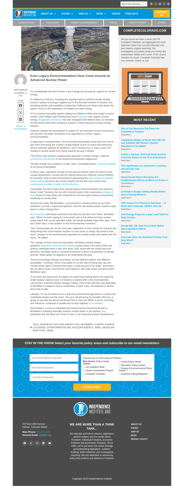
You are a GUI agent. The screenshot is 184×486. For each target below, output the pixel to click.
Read (133, 436)
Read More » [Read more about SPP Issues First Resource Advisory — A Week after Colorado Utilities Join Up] (126, 209)
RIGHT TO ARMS (138, 23)
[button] (21, 105)
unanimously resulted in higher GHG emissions (54, 184)
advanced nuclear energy (57, 324)
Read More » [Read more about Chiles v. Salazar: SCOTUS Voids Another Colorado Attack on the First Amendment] (126, 161)
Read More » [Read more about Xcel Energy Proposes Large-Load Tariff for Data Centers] (126, 221)
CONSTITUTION (26, 23)
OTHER (161, 23)
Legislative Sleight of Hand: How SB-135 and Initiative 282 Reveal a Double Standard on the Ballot (143, 143)
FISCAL (113, 23)
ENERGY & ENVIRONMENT (84, 23)
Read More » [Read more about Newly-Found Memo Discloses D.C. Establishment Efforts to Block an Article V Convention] (126, 186)
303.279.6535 (44, 432)
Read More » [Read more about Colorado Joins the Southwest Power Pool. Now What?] (126, 243)
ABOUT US (48, 13)
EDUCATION (53, 23)
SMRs (50, 330)
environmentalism (59, 327)
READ (101, 13)
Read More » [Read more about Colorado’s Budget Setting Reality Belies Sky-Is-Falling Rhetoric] (126, 198)
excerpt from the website (42, 159)
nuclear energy (82, 327)
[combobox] (133, 4)
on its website (95, 303)
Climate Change (104, 324)
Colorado (39, 327)
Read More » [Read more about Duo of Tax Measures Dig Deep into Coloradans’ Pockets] (126, 135)
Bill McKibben (84, 324)
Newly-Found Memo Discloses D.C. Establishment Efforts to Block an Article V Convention (144, 180)
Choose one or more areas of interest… (103, 358)
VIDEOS (116, 14)
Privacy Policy (139, 439)
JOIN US (84, 13)
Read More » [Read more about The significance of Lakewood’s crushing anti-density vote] (126, 172)
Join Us (135, 432)
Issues (67, 13)
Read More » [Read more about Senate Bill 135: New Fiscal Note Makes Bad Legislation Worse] (126, 232)
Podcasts (131, 14)
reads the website (107, 164)
